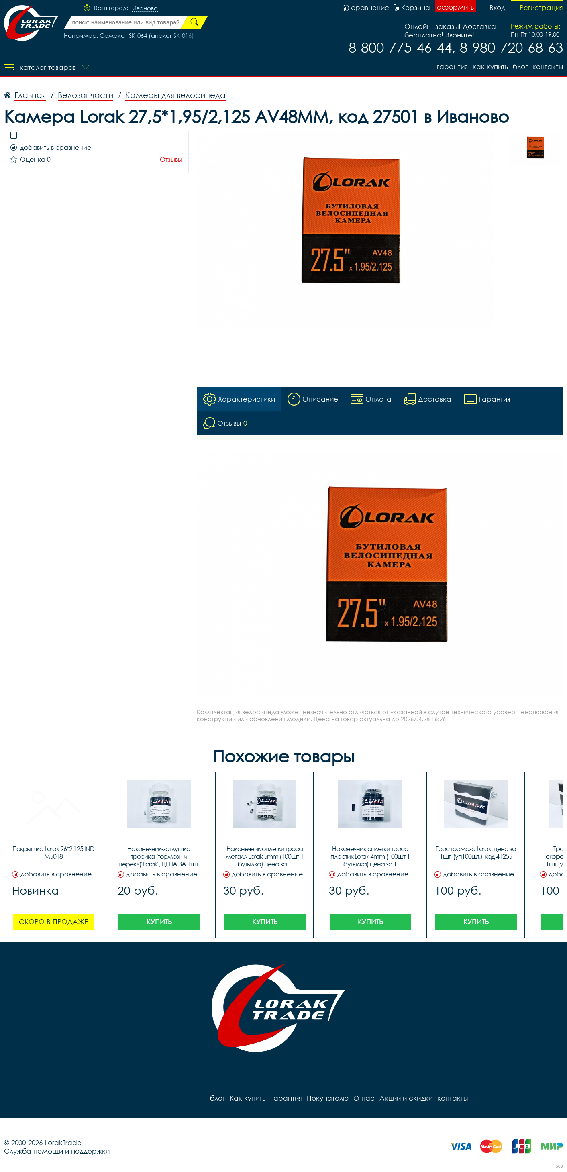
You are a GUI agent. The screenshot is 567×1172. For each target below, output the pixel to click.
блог (520, 66)
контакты (547, 66)
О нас (364, 1098)
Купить (159, 921)
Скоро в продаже (53, 921)
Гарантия (452, 66)
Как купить (490, 66)
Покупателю (328, 1098)
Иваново (145, 8)
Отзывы (171, 159)
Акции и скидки (405, 1098)
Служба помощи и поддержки (57, 1151)
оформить (455, 7)
